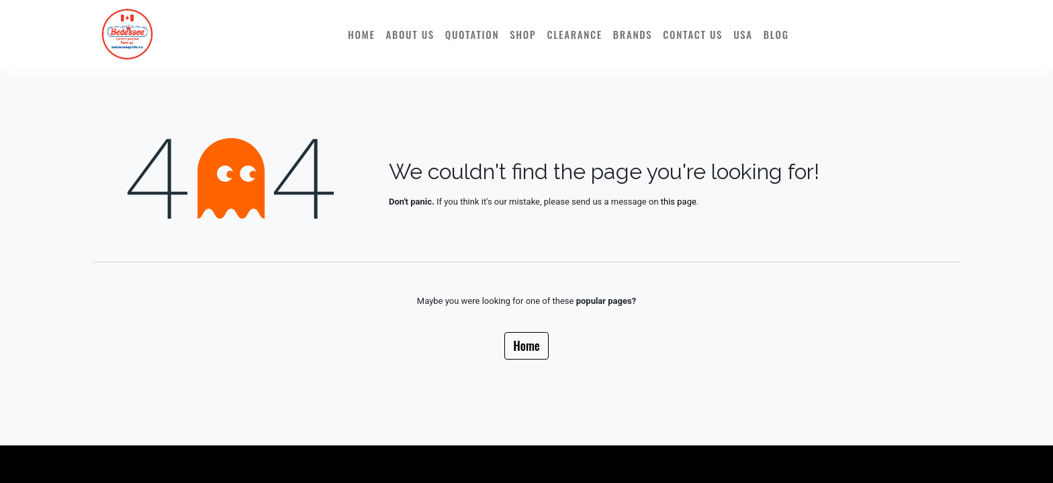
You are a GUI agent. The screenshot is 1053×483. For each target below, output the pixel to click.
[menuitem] (361, 34)
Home (526, 345)
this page (678, 202)
